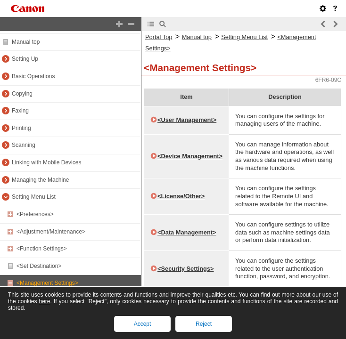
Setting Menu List (34, 197)
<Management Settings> (47, 283)
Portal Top (158, 36)
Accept (142, 324)
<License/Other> (181, 196)
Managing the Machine (40, 180)
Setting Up (25, 59)
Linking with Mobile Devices (46, 162)
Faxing (20, 110)
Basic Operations (33, 76)
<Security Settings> (185, 268)
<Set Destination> (38, 266)
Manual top (26, 42)
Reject (204, 324)
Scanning (23, 145)
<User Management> (186, 119)
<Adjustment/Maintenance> (50, 231)
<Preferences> (35, 214)
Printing (21, 128)
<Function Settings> (41, 248)
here (44, 301)
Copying (22, 93)
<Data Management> (186, 232)
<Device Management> (189, 156)
